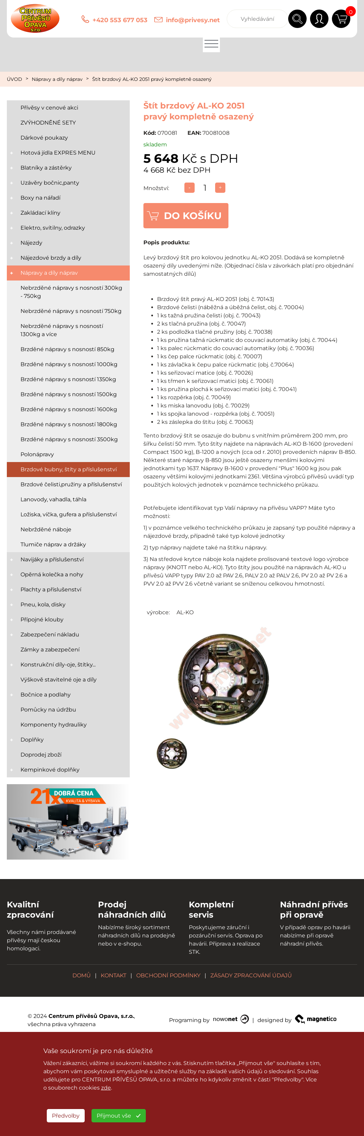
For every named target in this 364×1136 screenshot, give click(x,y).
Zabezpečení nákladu (49, 634)
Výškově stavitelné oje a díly (58, 679)
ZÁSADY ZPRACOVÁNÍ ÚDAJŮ (251, 975)
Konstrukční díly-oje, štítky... (58, 664)
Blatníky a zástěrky (46, 167)
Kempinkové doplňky (50, 769)
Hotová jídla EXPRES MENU (58, 152)
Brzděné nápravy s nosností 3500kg (69, 439)
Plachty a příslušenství (50, 589)
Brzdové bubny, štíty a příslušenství (68, 469)
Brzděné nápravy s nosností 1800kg (68, 424)
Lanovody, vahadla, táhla (53, 499)
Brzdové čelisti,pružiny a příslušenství (71, 484)
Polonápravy (37, 454)
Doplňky (32, 739)
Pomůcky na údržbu (48, 709)
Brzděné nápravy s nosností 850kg (67, 349)
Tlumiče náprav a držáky (53, 544)
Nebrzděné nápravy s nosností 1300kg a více (61, 330)
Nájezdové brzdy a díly (50, 258)
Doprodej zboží (40, 754)
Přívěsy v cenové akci (49, 107)
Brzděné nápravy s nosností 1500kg (68, 394)
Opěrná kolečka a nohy (51, 574)
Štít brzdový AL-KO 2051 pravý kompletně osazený (152, 79)
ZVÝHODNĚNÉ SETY (48, 122)
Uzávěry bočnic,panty (49, 182)
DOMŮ (81, 975)
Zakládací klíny (40, 213)
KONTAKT (113, 975)
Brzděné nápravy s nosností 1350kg (68, 379)
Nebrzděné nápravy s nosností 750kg (71, 311)
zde (106, 1087)
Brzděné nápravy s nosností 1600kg (68, 409)
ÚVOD (14, 79)
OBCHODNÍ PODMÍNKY (168, 975)
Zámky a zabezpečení (50, 649)
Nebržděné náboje (45, 529)
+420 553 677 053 (120, 20)
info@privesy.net (193, 20)
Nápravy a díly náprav (57, 79)
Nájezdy (31, 243)
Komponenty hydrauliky (53, 724)
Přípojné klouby (42, 619)
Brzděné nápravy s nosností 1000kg (68, 364)
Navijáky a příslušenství (52, 559)
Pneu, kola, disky (43, 604)
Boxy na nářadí (40, 198)
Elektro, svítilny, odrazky (52, 228)
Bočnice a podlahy (45, 694)
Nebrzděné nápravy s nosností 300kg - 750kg (71, 292)
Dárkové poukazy (44, 137)
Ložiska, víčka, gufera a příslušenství (68, 514)
